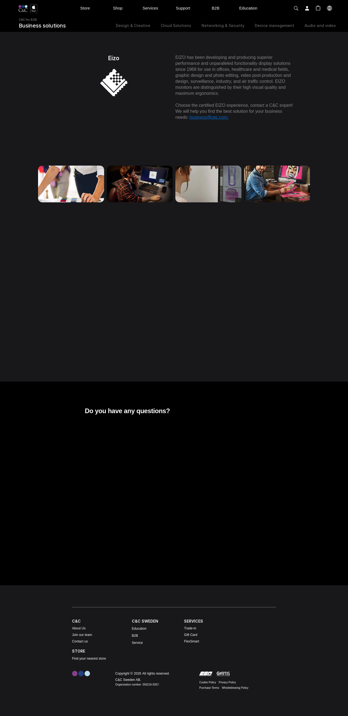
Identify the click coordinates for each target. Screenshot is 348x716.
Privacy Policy (227, 682)
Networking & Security (222, 25)
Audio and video (320, 25)
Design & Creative (133, 25)
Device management (274, 25)
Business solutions (42, 25)
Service (137, 643)
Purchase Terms (209, 687)
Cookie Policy (207, 682)
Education (139, 628)
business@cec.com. (208, 117)
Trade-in (190, 628)
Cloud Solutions (176, 25)
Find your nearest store (89, 658)
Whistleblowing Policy (235, 687)
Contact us (80, 641)
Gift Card (190, 635)
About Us (79, 628)
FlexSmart (191, 641)
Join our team (82, 635)
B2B (135, 636)
